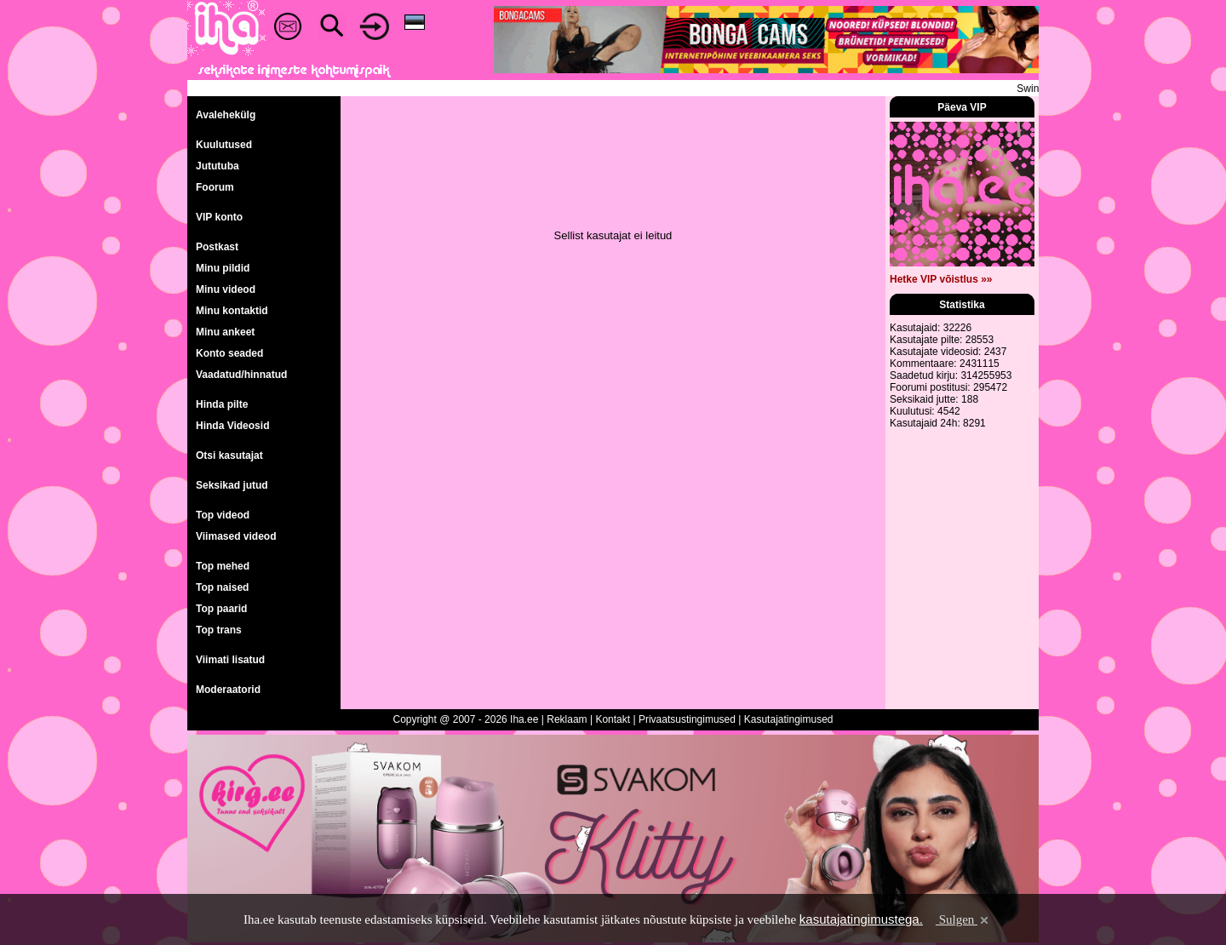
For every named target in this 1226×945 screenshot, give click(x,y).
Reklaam (567, 719)
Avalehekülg (225, 115)
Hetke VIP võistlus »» (941, 279)
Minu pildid (222, 268)
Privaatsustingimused (687, 719)
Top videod (222, 515)
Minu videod (225, 289)
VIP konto (219, 217)
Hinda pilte (222, 404)
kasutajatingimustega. (861, 919)
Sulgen (963, 919)
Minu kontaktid (232, 311)
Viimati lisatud (230, 660)
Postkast (217, 247)
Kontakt (612, 719)
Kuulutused (224, 145)
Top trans (219, 630)
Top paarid (221, 609)
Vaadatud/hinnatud (241, 375)
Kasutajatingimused (789, 719)
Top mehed (222, 566)
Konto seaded (229, 353)
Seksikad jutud (232, 485)
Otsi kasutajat (229, 455)
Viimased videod (236, 536)
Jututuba (217, 166)
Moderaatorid (228, 690)
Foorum (215, 187)
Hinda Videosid (232, 426)
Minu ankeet (225, 332)
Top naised (222, 587)
